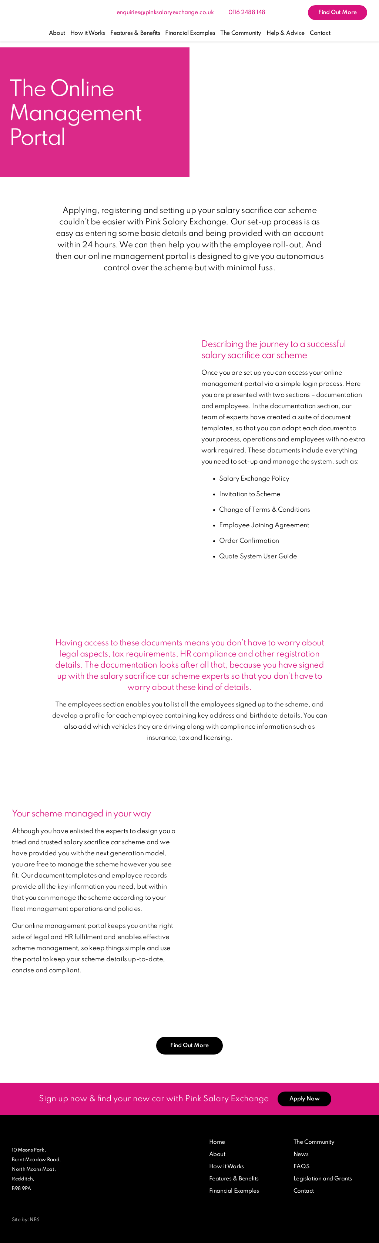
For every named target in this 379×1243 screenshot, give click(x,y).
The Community (240, 33)
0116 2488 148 (246, 13)
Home (217, 1142)
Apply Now (304, 1099)
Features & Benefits (135, 33)
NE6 (35, 1219)
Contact (320, 33)
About (57, 33)
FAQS (301, 1167)
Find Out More (337, 13)
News (301, 1154)
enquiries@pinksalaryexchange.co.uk (165, 13)
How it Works (87, 33)
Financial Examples (190, 33)
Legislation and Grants (323, 1179)
